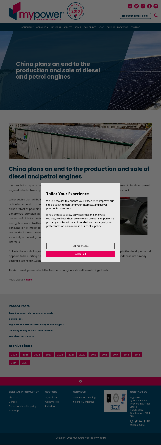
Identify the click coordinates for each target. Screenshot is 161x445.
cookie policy (93, 226)
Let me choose (81, 245)
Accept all (80, 253)
